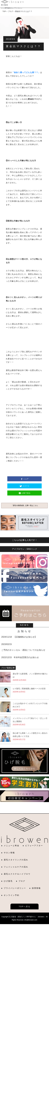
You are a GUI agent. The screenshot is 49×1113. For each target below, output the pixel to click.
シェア (25, 479)
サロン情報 (9, 853)
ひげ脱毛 (8, 881)
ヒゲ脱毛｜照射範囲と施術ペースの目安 (29, 689)
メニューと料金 (11, 846)
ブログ (22, 881)
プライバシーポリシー (15, 888)
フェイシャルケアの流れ (16, 867)
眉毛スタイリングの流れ (16, 860)
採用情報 (36, 888)
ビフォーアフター (34, 846)
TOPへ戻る (24, 906)
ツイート (26, 486)
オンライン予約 (11, 895)
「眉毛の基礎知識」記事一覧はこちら (24, 505)
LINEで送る (26, 493)
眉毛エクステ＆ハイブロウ (17, 874)
